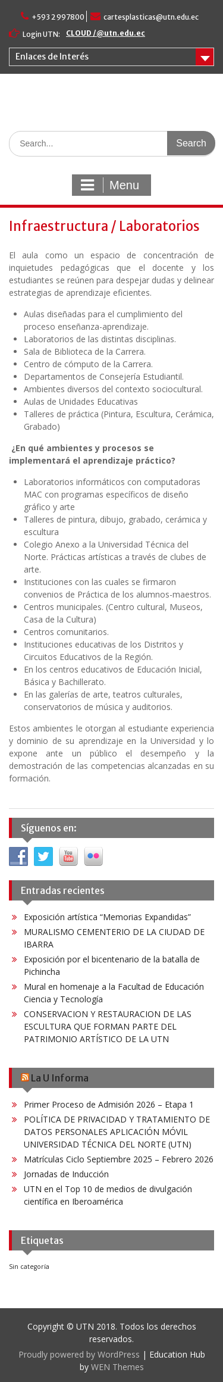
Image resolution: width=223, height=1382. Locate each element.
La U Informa (60, 1078)
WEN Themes (117, 1366)
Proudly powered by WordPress (79, 1354)
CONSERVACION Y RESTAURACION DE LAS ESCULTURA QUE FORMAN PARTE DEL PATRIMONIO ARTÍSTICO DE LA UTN (107, 1026)
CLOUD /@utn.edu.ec (105, 33)
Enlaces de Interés (52, 56)
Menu (110, 185)
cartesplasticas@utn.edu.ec (151, 16)
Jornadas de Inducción (66, 1174)
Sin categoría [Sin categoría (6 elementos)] (29, 1266)
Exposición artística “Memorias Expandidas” (107, 917)
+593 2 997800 (58, 16)
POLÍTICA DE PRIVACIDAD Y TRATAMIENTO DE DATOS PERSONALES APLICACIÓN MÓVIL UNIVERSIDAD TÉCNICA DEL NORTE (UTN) (117, 1132)
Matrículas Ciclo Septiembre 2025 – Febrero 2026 (118, 1159)
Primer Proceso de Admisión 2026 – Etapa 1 (109, 1104)
